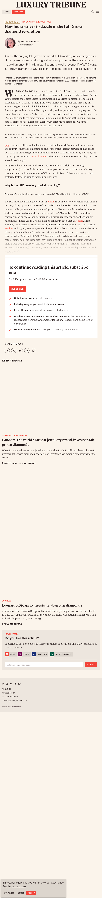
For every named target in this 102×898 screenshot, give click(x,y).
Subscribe (18, 11)
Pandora (9, 228)
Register (91, 664)
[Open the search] (92, 12)
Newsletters (8, 693)
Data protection (10, 697)
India (7, 145)
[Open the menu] (97, 12)
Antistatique (15, 706)
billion (51, 202)
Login (6, 11)
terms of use (19, 886)
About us (6, 689)
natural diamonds (38, 156)
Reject (21, 893)
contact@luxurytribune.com (14, 700)
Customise (9, 893)
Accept (31, 893)
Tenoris (79, 221)
